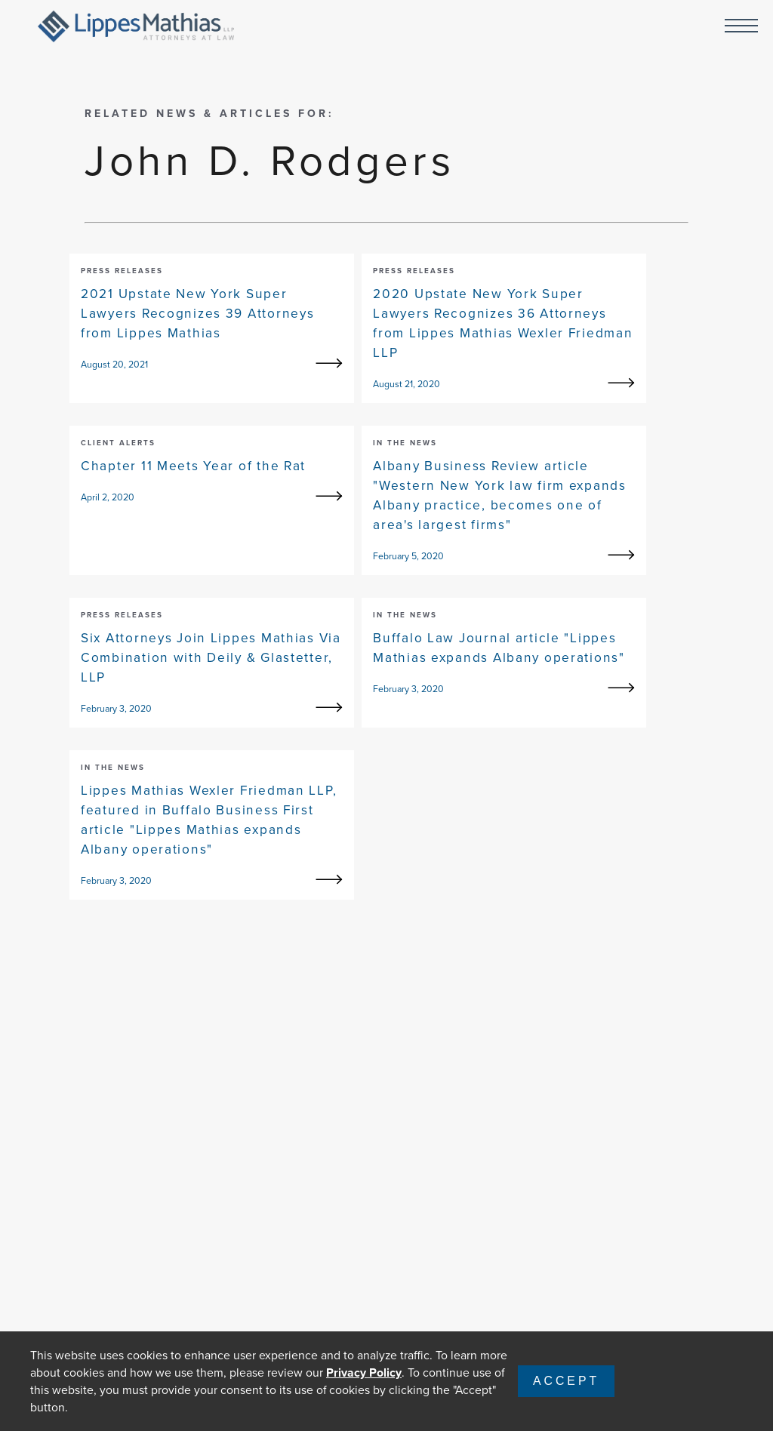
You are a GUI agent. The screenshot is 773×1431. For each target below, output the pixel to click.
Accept (566, 1380)
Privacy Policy (364, 1372)
